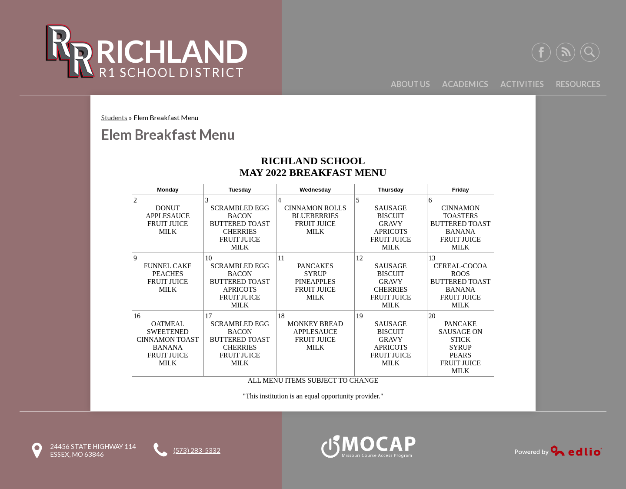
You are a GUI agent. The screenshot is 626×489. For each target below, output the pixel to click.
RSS (565, 52)
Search (589, 52)
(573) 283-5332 (196, 450)
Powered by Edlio (558, 450)
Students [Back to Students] (114, 117)
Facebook (541, 52)
